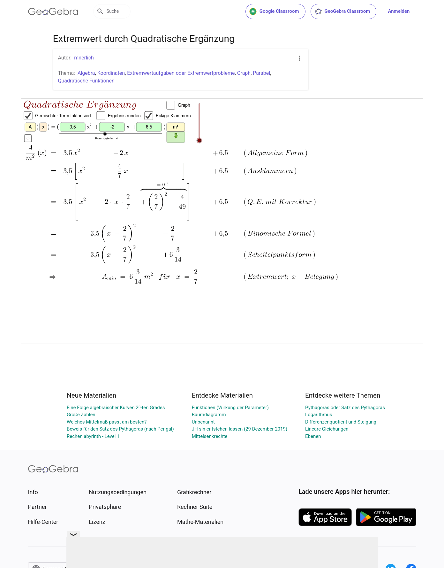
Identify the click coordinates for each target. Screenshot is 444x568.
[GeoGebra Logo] (53, 11)
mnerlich (84, 58)
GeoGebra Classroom (342, 11)
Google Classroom (274, 11)
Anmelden (399, 11)
